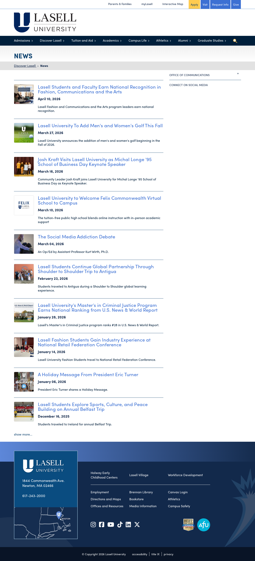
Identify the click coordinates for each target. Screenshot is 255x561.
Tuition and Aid (82, 40)
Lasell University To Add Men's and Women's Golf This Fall (100, 125)
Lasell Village (138, 475)
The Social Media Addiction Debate (76, 236)
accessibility (139, 554)
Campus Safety (179, 506)
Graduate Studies (210, 40)
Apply (194, 4)
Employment (100, 492)
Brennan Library (141, 492)
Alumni (183, 40)
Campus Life (137, 40)
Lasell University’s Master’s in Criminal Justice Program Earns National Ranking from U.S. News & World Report (98, 307)
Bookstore (136, 499)
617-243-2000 (33, 495)
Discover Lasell (51, 40)
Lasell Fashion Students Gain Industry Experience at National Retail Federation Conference (94, 342)
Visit (205, 4)
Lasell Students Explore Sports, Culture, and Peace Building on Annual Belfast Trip (93, 406)
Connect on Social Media (188, 85)
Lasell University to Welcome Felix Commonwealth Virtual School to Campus (99, 200)
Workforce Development (185, 475)
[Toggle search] (235, 41)
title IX (155, 554)
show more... (23, 434)
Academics (111, 40)
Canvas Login (178, 492)
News (44, 65)
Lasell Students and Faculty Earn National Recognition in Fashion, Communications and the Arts (99, 89)
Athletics (162, 40)
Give (236, 4)
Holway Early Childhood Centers (104, 475)
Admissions (22, 40)
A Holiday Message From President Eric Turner (88, 374)
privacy (168, 554)
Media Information (143, 506)
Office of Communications (205, 73)
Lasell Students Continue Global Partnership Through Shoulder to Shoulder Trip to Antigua (96, 268)
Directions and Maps (106, 499)
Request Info (220, 4)
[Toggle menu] (32, 40)
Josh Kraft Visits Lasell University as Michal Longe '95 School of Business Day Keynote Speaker (95, 161)
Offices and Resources (107, 506)
